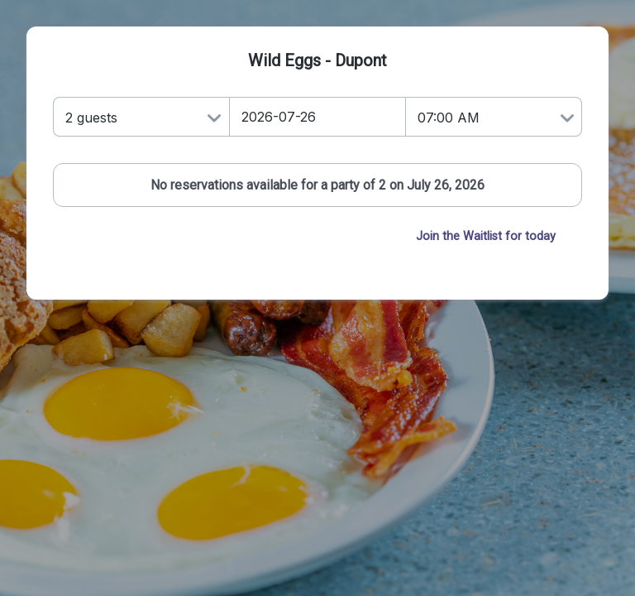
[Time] (494, 117)
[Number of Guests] (141, 117)
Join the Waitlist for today (486, 236)
